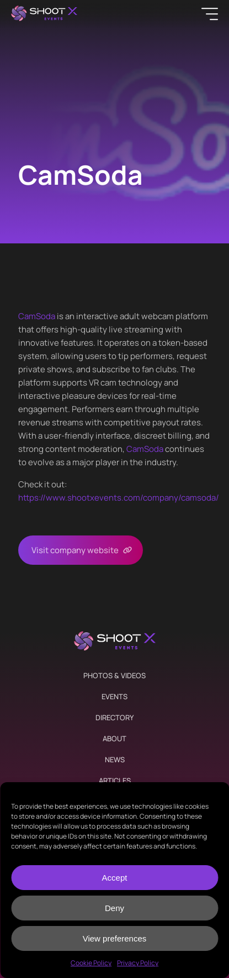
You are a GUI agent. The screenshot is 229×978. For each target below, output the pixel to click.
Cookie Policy (91, 962)
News (115, 759)
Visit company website (75, 550)
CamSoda (36, 316)
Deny (114, 908)
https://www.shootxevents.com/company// (118, 497)
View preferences (115, 938)
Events (114, 696)
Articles (115, 780)
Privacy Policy (137, 962)
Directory (114, 717)
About (114, 738)
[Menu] (209, 14)
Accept (114, 877)
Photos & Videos (114, 675)
